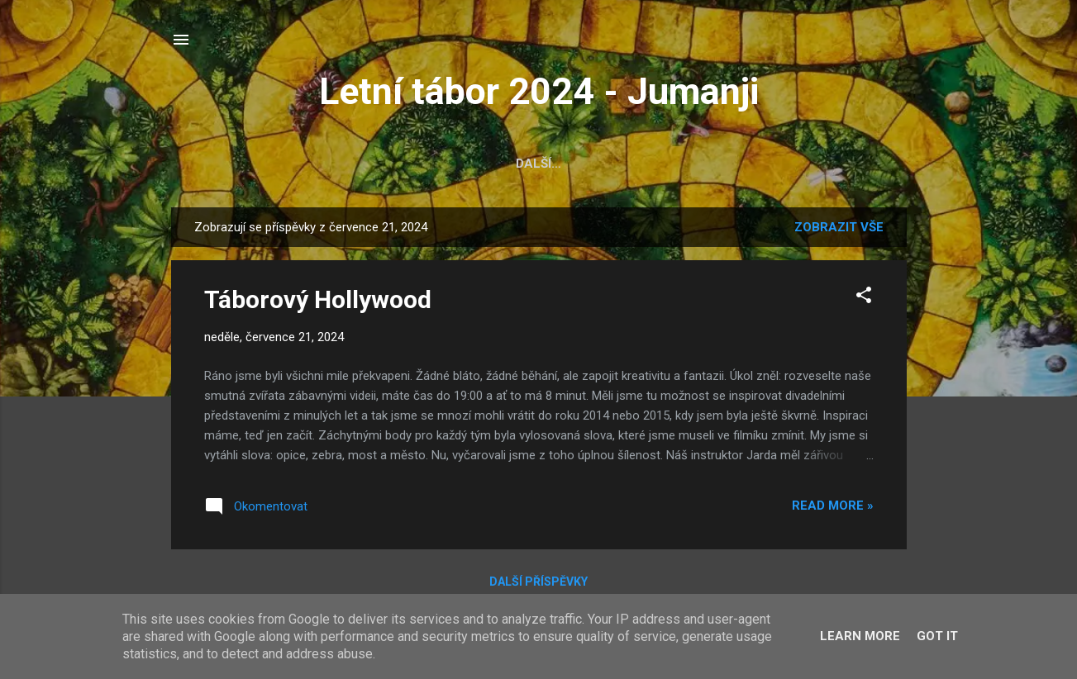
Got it (937, 636)
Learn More (860, 636)
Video (586, 163)
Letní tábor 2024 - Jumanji (539, 91)
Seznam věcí (675, 163)
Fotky (351, 163)
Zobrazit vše (839, 227)
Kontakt (855, 163)
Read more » (833, 505)
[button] (864, 298)
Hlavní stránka (247, 163)
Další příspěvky (538, 581)
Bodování (506, 163)
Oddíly (423, 163)
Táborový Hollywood (317, 299)
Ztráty (772, 163)
